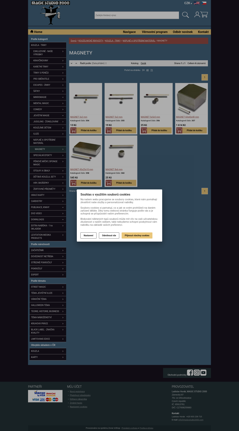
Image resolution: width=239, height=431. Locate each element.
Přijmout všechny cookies (137, 235)
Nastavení (88, 235)
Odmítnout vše (109, 235)
